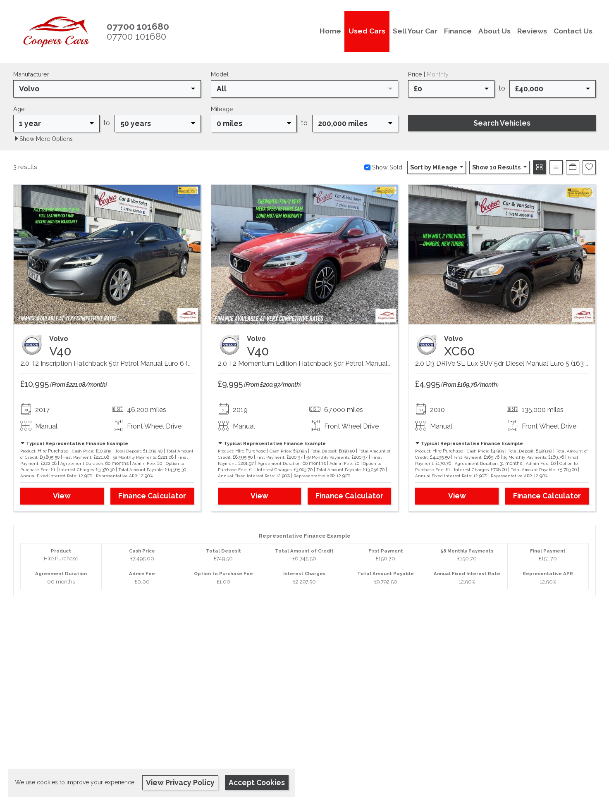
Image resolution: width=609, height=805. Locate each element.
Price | (428, 74)
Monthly (438, 74)
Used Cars (367, 31)
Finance (458, 31)
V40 (60, 351)
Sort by (434, 167)
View (62, 495)
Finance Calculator (152, 495)
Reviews (532, 31)
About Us (494, 31)
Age (19, 108)
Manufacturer (31, 74)
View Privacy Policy (180, 782)
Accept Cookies (257, 782)
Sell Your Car (415, 31)
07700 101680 (136, 36)
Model (220, 74)
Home (330, 31)
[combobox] (107, 89)
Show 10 (497, 167)
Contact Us (573, 31)
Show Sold (386, 167)
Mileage (222, 108)
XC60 (459, 351)
